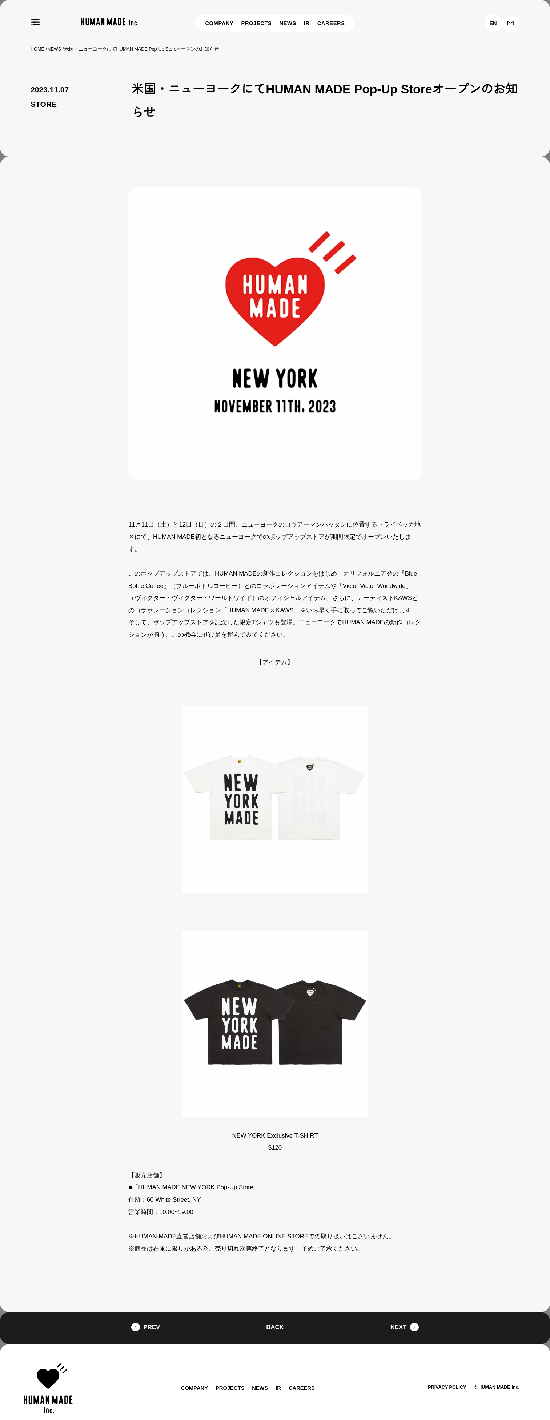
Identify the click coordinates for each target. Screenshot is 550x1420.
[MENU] (35, 22)
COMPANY (219, 23)
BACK (275, 1315)
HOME (37, 49)
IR (308, 23)
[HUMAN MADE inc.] (109, 22)
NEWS (289, 23)
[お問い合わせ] (510, 23)
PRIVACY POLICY (443, 1375)
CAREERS (332, 23)
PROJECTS (257, 23)
